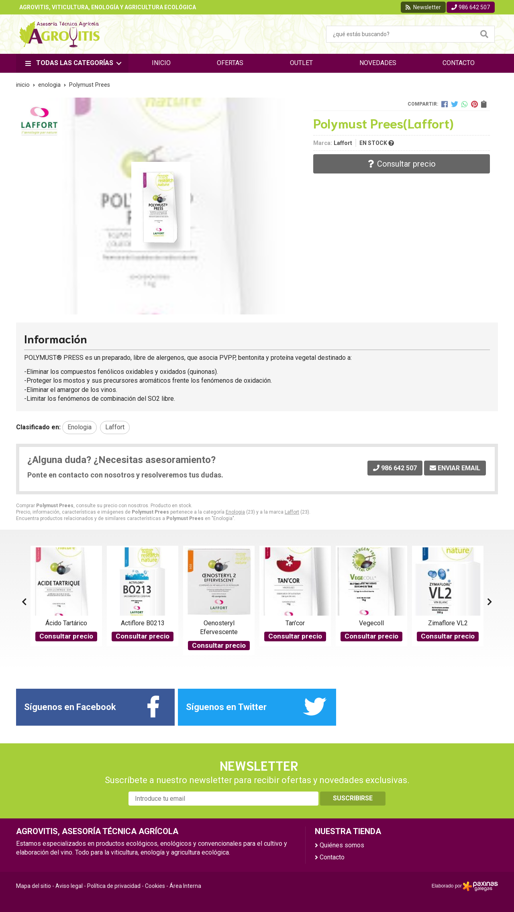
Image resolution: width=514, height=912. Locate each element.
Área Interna (185, 886)
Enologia (235, 512)
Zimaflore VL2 (448, 623)
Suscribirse (353, 798)
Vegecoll (371, 623)
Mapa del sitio (33, 886)
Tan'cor (295, 623)
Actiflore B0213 (143, 623)
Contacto (332, 857)
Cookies (155, 886)
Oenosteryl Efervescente (219, 627)
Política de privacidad (114, 886)
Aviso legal (69, 886)
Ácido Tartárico (66, 623)
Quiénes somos (342, 845)
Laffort (292, 512)
